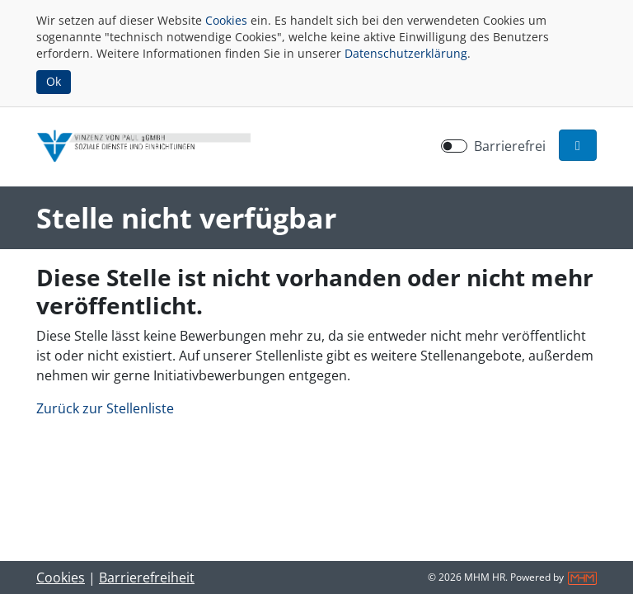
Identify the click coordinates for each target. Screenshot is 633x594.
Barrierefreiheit (147, 577)
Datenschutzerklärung (406, 53)
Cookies (226, 20)
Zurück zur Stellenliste (105, 408)
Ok (53, 81)
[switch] (454, 146)
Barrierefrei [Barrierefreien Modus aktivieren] (510, 146)
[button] (578, 145)
